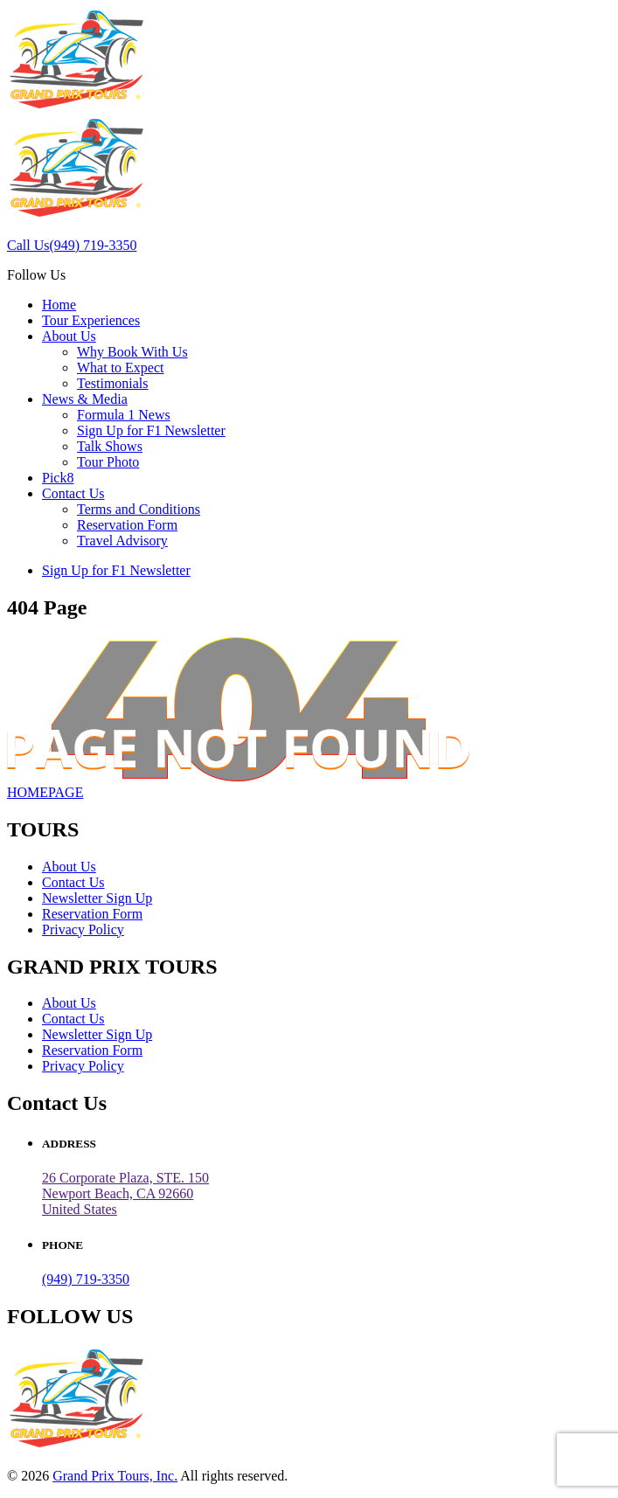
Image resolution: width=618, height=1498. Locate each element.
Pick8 (57, 477)
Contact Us (73, 493)
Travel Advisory (122, 540)
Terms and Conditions (138, 509)
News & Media (85, 399)
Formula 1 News (123, 414)
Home (59, 304)
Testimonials (113, 383)
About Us (69, 336)
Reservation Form (127, 524)
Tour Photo (108, 461)
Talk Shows (109, 446)
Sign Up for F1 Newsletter (151, 430)
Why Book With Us (132, 351)
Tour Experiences (91, 320)
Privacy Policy (83, 929)
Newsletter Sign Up (97, 898)
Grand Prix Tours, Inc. (114, 1475)
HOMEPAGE (45, 792)
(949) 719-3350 (85, 1279)
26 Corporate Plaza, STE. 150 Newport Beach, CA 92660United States (125, 1193)
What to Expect (120, 367)
